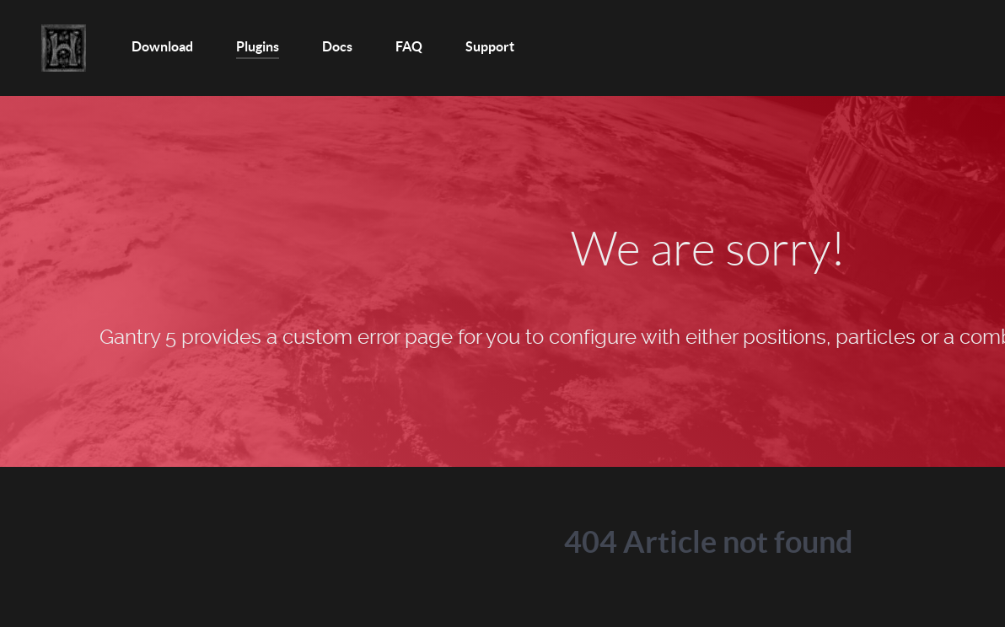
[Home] (65, 48)
